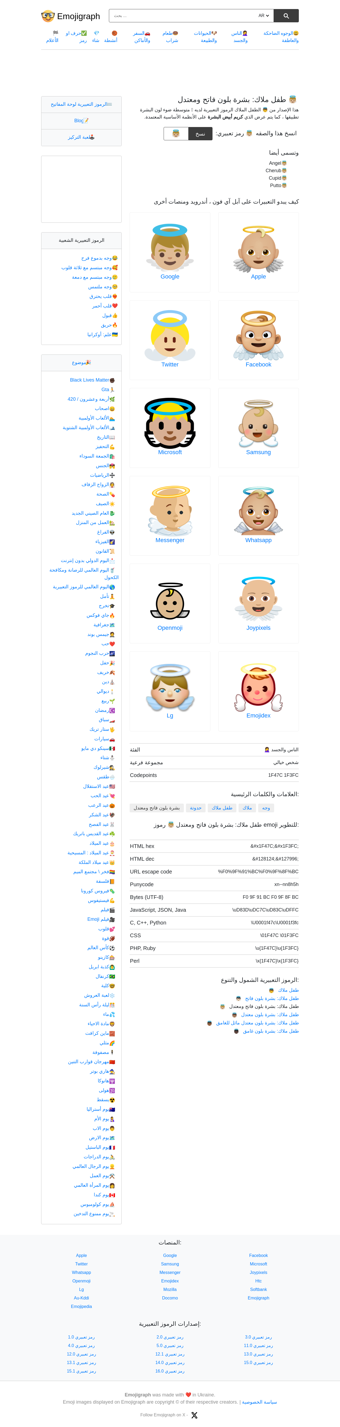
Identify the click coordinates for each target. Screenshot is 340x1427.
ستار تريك (102, 729)
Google (170, 276)
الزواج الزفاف (98, 484)
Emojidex (258, 715)
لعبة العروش (99, 995)
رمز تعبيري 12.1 (170, 1354)
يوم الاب (104, 1128)
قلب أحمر (105, 306)
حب (108, 643)
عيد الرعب (101, 805)
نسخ (200, 132)
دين (108, 681)
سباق (107, 719)
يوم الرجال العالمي (94, 1166)
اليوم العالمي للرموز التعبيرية (84, 586)
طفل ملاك (222, 807)
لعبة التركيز (81, 137)
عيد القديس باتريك (94, 833)
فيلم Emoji (101, 919)
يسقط (106, 1099)
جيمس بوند (101, 634)
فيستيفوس (101, 900)
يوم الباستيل (100, 1147)
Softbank (258, 1289)
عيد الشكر (102, 814)
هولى (107, 1090)
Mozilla (170, 1289)
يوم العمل (102, 1175)
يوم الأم (104, 1118)
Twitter (170, 364)
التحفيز (105, 446)
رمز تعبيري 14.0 (170, 1362)
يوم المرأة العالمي (94, 1185)
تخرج (107, 605)
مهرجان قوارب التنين (91, 1061)
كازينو (106, 957)
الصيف (105, 503)
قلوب (106, 928)
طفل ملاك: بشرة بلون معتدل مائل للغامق (253, 1022)
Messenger (170, 540)
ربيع (108, 700)
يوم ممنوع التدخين (94, 1213)
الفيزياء (105, 541)
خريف (106, 672)
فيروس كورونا (98, 890)
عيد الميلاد (102, 843)
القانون (105, 551)
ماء (109, 1014)
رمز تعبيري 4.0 (81, 1345)
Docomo (170, 1298)
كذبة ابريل (102, 966)
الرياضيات (102, 475)
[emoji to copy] (176, 133)
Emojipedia (81, 1306)
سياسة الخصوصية (259, 1402)
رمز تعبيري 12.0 (81, 1354)
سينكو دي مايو (98, 748)
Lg (170, 715)
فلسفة (105, 881)
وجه (266, 807)
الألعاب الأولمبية (97, 418)
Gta (108, 389)
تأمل (107, 596)
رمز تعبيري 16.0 (170, 1371)
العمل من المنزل (95, 522)
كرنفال (105, 976)
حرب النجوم (100, 653)
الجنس (105, 465)
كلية (108, 985)
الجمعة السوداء (97, 456)
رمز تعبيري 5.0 (169, 1345)
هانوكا (106, 1080)
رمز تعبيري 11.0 (258, 1345)
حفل (107, 662)
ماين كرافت (100, 1033)
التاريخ (106, 437)
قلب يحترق (104, 296)
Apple (258, 276)
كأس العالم (101, 947)
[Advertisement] (170, 73)
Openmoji (170, 627)
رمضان (105, 710)
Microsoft (170, 452)
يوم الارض (102, 1137)
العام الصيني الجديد (93, 513)
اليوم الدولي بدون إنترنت (88, 560)
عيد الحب (103, 795)
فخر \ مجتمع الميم (94, 871)
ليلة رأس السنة (97, 1004)
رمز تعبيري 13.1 (81, 1362)
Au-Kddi (81, 1298)
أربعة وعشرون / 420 (91, 399)
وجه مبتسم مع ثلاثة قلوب (90, 267)
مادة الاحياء (101, 1023)
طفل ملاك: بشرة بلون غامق (266, 1031)
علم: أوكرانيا (103, 334)
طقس (106, 776)
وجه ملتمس (103, 286)
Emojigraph (78, 16)
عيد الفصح (102, 824)
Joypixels (258, 627)
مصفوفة (103, 1052)
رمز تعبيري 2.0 (169, 1337)
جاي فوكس (101, 615)
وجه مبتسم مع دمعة (95, 277)
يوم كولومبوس (97, 1204)
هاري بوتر (102, 1071)
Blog (81, 120)
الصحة (105, 494)
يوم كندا (104, 1194)
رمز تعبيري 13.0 (258, 1354)
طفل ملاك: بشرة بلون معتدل (265, 1014)
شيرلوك (104, 767)
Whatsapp (258, 540)
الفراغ (106, 532)
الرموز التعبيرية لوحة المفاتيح (81, 104)
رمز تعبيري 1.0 (81, 1337)
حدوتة (196, 807)
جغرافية (104, 624)
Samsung (258, 452)
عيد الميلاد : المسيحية (91, 852)
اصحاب (105, 408)
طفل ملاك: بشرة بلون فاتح (267, 998)
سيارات (104, 738)
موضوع (81, 362)
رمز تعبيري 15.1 (81, 1371)
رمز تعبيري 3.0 (258, 1337)
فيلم (108, 909)
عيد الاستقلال (99, 786)
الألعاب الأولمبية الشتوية (89, 427)
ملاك (247, 807)
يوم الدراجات (99, 1156)
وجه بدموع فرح (100, 258)
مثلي (107, 1042)
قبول (110, 315)
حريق (110, 325)
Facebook (258, 364)
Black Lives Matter (92, 380)
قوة (108, 938)
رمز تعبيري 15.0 (258, 1362)
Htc (258, 1281)
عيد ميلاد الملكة (97, 862)
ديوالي (106, 691)
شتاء (107, 757)
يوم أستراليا (101, 1109)
